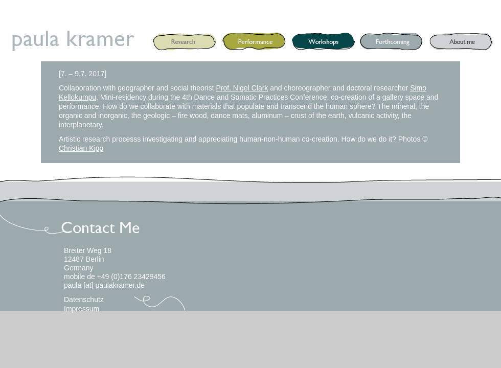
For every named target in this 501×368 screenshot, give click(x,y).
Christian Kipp (81, 148)
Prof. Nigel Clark (242, 88)
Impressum (81, 309)
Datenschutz (84, 299)
